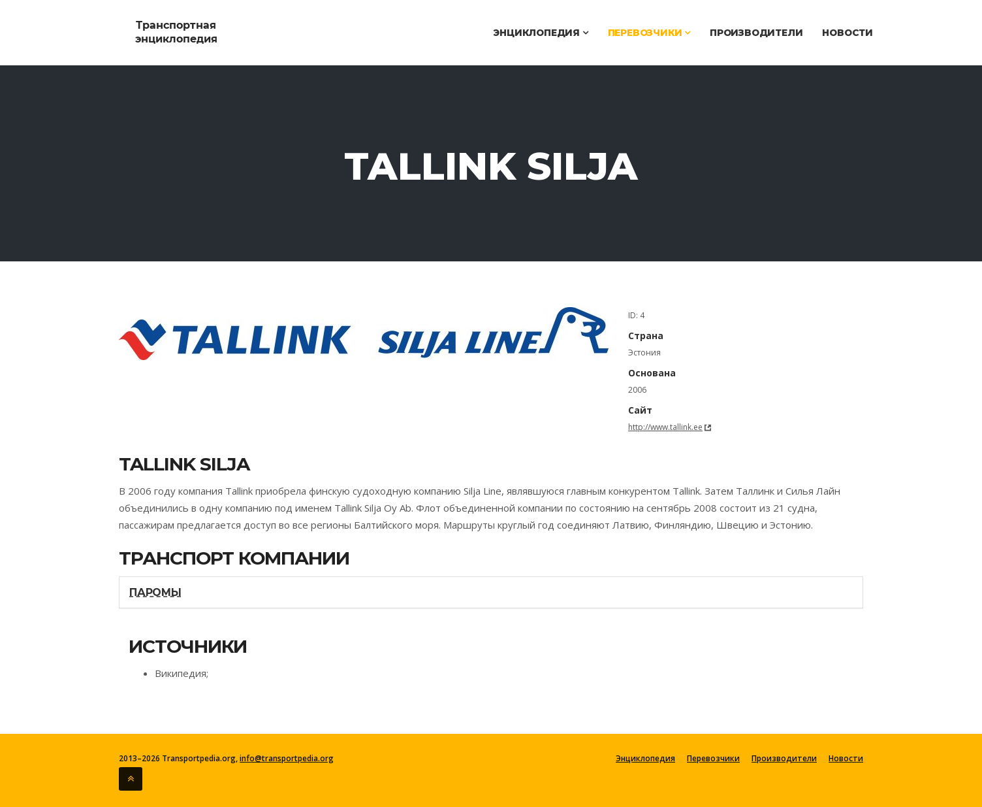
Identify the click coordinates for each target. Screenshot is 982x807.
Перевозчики (649, 33)
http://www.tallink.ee (665, 427)
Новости (847, 33)
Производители (756, 33)
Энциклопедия (540, 33)
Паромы (155, 592)
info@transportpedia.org (287, 758)
